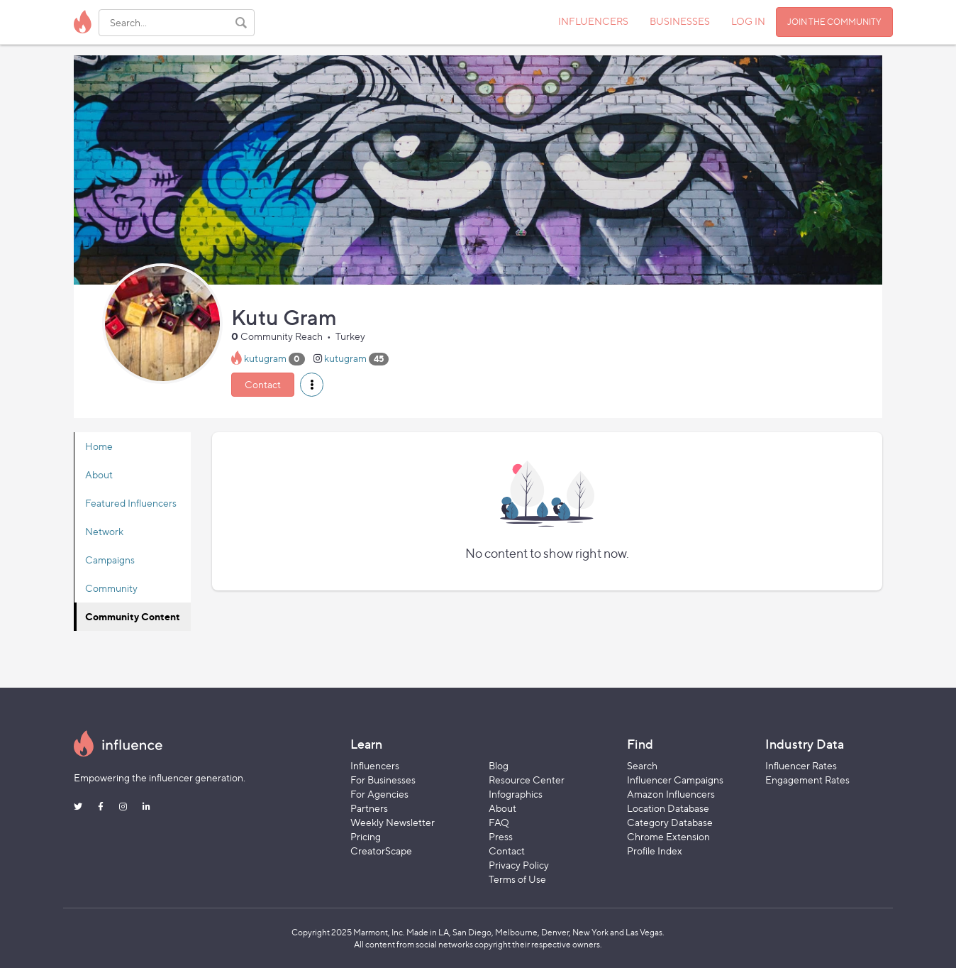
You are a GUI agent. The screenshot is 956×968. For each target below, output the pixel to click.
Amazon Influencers (671, 794)
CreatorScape (381, 851)
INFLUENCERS (593, 21)
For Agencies (379, 794)
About (99, 474)
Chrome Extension (668, 836)
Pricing (365, 836)
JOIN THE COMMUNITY (834, 21)
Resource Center (527, 780)
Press (501, 836)
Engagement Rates (807, 780)
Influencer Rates (801, 765)
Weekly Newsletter (392, 822)
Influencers (374, 765)
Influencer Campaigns (675, 780)
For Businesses (383, 780)
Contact (263, 384)
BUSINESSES (680, 21)
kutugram (265, 358)
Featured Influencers (131, 503)
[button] (311, 385)
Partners (369, 808)
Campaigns (110, 560)
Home (99, 446)
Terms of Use (517, 879)
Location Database (668, 808)
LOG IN (748, 21)
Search (642, 765)
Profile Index (654, 851)
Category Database (670, 822)
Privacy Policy (519, 865)
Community (111, 588)
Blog (498, 765)
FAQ (499, 822)
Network (104, 531)
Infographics (516, 794)
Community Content (132, 616)
